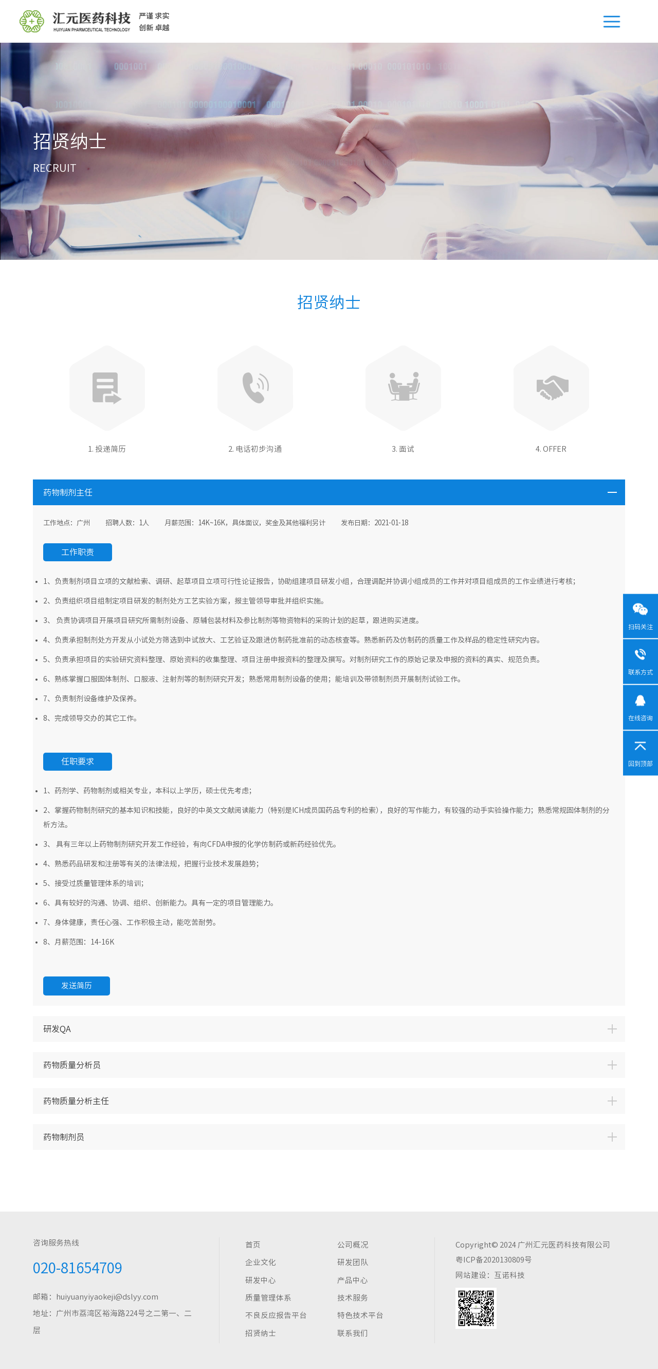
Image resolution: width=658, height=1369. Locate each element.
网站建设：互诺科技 (490, 1275)
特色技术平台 (360, 1315)
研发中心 (260, 1280)
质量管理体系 (268, 1298)
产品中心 (352, 1280)
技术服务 (352, 1298)
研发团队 (352, 1262)
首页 (253, 1245)
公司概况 (352, 1245)
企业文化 (260, 1262)
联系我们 (352, 1333)
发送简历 (76, 985)
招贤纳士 (260, 1333)
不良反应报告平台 (276, 1315)
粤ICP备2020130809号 (493, 1260)
